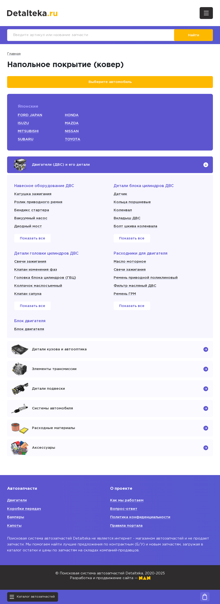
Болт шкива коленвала (135, 226)
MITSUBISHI (28, 131)
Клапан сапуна (27, 293)
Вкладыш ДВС (127, 218)
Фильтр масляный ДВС (135, 285)
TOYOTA (72, 139)
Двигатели (17, 500)
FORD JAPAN (30, 115)
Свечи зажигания (30, 261)
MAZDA (72, 123)
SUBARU (25, 139)
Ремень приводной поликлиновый (146, 277)
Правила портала (126, 525)
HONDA (72, 115)
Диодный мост (28, 226)
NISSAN (72, 131)
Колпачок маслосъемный (38, 285)
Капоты (14, 525)
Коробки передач (24, 508)
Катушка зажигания (32, 194)
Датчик (120, 194)
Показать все (32, 238)
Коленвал (123, 210)
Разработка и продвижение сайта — (110, 578)
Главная (14, 54)
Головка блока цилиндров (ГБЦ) (45, 277)
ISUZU (23, 123)
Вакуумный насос (30, 218)
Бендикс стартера (31, 210)
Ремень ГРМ (125, 293)
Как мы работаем (127, 500)
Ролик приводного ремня (38, 202)
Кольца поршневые (132, 202)
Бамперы (15, 517)
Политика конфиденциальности (140, 517)
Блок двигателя (29, 329)
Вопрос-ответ (123, 508)
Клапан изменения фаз (35, 269)
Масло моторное (130, 261)
